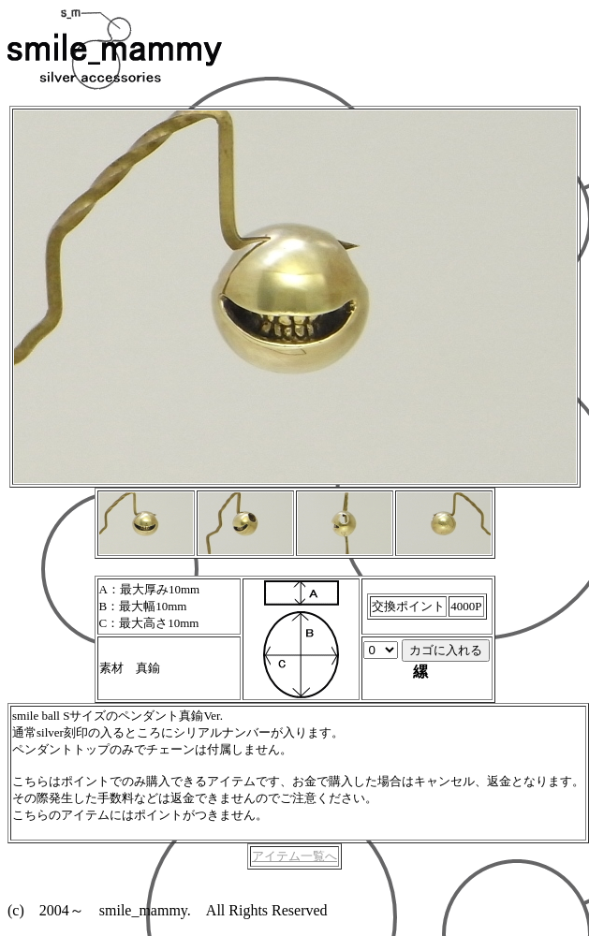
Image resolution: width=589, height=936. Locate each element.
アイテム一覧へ (294, 856)
